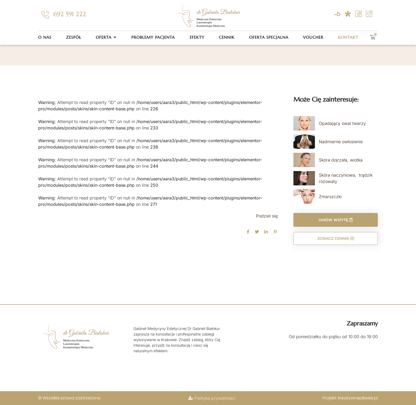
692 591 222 (69, 14)
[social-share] (248, 231)
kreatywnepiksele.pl (358, 398)
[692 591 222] (45, 15)
